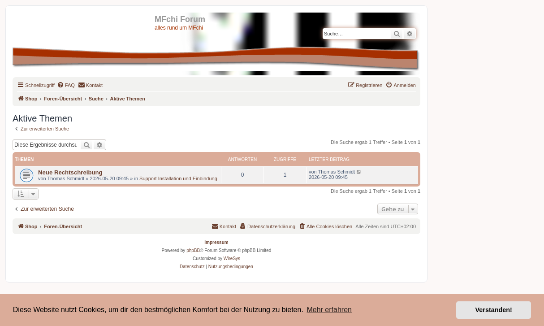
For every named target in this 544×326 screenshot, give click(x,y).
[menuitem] (66, 85)
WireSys (232, 258)
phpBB (193, 250)
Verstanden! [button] (493, 309)
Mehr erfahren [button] (329, 309)
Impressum (216, 242)
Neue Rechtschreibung (70, 172)
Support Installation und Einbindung (178, 178)
